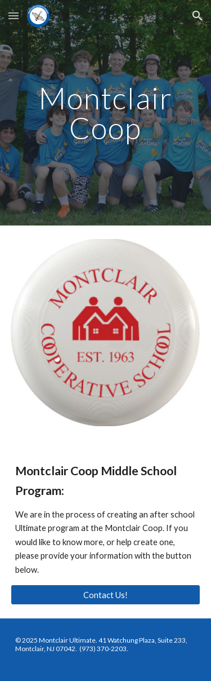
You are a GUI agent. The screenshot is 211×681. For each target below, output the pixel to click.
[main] (106, 113)
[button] (13, 15)
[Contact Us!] (105, 595)
